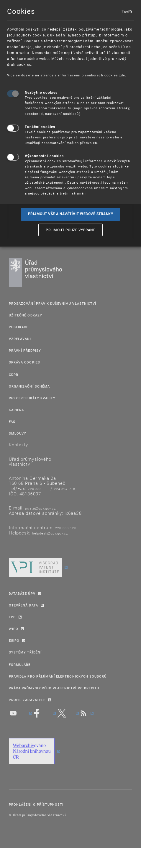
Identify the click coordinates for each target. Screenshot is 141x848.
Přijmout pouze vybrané (70, 229)
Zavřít (127, 11)
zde (122, 75)
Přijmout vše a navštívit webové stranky (70, 214)
